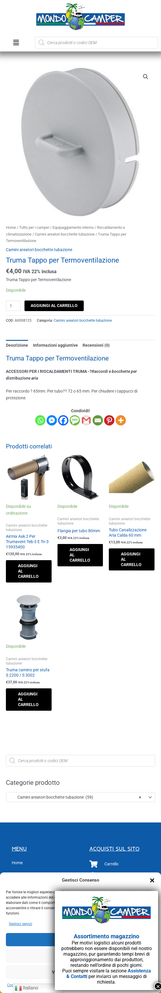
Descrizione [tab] (17, 345)
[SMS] (75, 420)
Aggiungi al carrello (54, 305)
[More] (121, 420)
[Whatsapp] (40, 420)
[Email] (98, 420)
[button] (152, 880)
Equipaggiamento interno (73, 227)
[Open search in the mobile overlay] (96, 43)
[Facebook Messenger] (52, 420)
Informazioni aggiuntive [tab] (55, 345)
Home (11, 227)
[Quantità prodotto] (13, 306)
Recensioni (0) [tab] (96, 345)
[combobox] (80, 797)
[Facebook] (63, 420)
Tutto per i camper (34, 227)
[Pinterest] (109, 420)
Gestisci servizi (20, 924)
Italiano (26, 988)
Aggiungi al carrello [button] (28, 571)
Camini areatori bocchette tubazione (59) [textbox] (75, 797)
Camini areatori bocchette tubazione (65, 234)
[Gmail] (86, 420)
